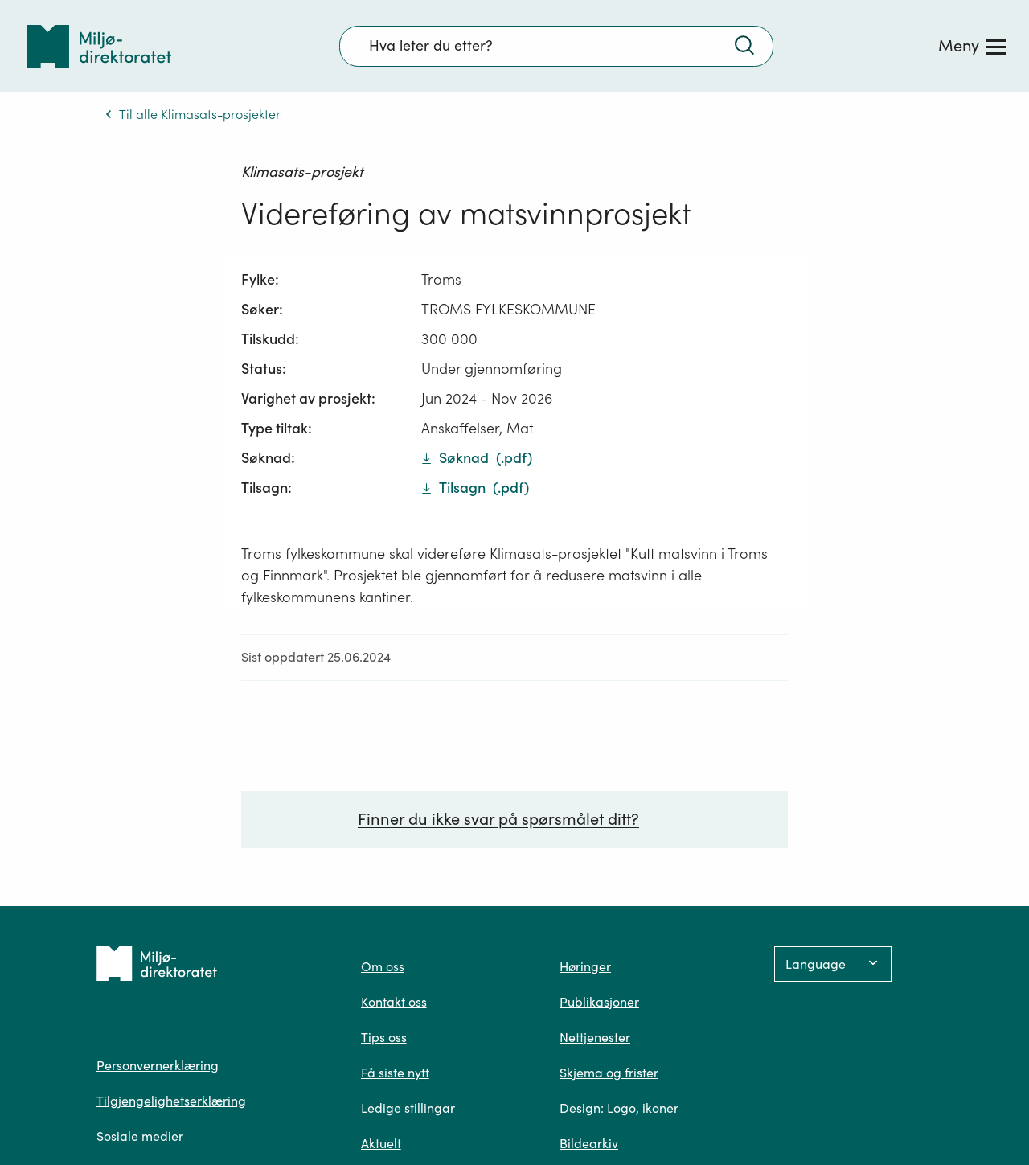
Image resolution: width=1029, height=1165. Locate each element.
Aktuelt (381, 1143)
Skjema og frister (609, 1072)
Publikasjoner (599, 1002)
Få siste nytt (395, 1072)
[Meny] (972, 46)
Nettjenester (595, 1037)
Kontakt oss (394, 1002)
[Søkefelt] (556, 46)
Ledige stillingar (408, 1108)
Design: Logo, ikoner (619, 1108)
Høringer (585, 966)
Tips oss (384, 1037)
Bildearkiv (589, 1143)
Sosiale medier (139, 1136)
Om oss (382, 966)
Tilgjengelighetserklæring (171, 1101)
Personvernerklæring (157, 1065)
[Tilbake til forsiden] (99, 46)
